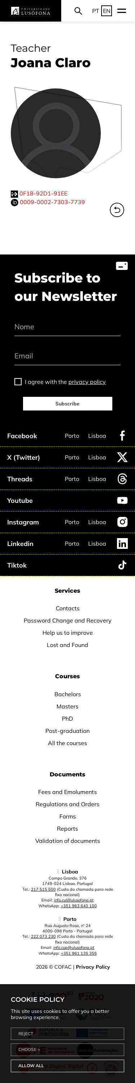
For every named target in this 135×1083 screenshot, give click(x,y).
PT (95, 10)
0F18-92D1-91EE (43, 193)
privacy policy (87, 381)
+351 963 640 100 (79, 905)
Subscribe (67, 403)
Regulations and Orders (67, 804)
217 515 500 (43, 889)
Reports (67, 828)
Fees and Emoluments (67, 791)
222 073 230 (43, 936)
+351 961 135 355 (79, 953)
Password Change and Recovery (68, 620)
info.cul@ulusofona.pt (74, 900)
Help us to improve (67, 632)
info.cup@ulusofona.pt (73, 947)
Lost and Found (67, 644)
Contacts (68, 608)
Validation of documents (67, 840)
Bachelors (67, 694)
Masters (67, 706)
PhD (67, 718)
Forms (67, 816)
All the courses (67, 743)
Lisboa (97, 435)
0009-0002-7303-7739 (52, 202)
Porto (72, 435)
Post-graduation (67, 730)
